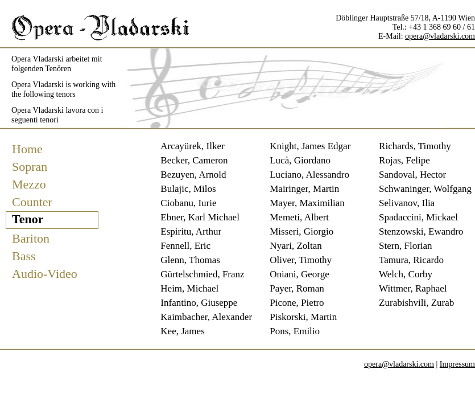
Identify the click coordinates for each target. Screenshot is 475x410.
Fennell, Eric (185, 245)
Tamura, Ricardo (411, 260)
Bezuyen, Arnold (193, 174)
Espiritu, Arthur (190, 231)
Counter (32, 202)
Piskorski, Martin (303, 316)
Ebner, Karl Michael (199, 217)
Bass (24, 256)
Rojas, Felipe (404, 160)
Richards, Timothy (415, 146)
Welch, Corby (405, 274)
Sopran (29, 166)
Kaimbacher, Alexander (206, 316)
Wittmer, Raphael (413, 288)
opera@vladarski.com (440, 36)
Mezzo (29, 184)
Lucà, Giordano (300, 160)
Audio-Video (44, 273)
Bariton (30, 238)
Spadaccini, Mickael (418, 217)
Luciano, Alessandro (309, 174)
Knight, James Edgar (310, 146)
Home (27, 149)
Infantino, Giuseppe (198, 302)
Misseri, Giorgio (301, 231)
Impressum (457, 364)
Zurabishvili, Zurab (416, 302)
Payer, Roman (297, 288)
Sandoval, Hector (412, 174)
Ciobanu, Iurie (188, 203)
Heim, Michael (189, 288)
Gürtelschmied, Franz (202, 274)
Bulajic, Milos (188, 188)
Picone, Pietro (297, 302)
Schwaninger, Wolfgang (425, 188)
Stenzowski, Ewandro (421, 231)
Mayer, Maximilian (307, 203)
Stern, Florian (405, 245)
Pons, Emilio (295, 331)
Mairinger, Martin (304, 188)
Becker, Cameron (194, 160)
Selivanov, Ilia (407, 203)
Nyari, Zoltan (296, 245)
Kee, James (182, 331)
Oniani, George (299, 274)
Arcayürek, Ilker (192, 146)
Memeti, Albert (299, 217)
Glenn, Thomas (190, 260)
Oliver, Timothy (301, 260)
